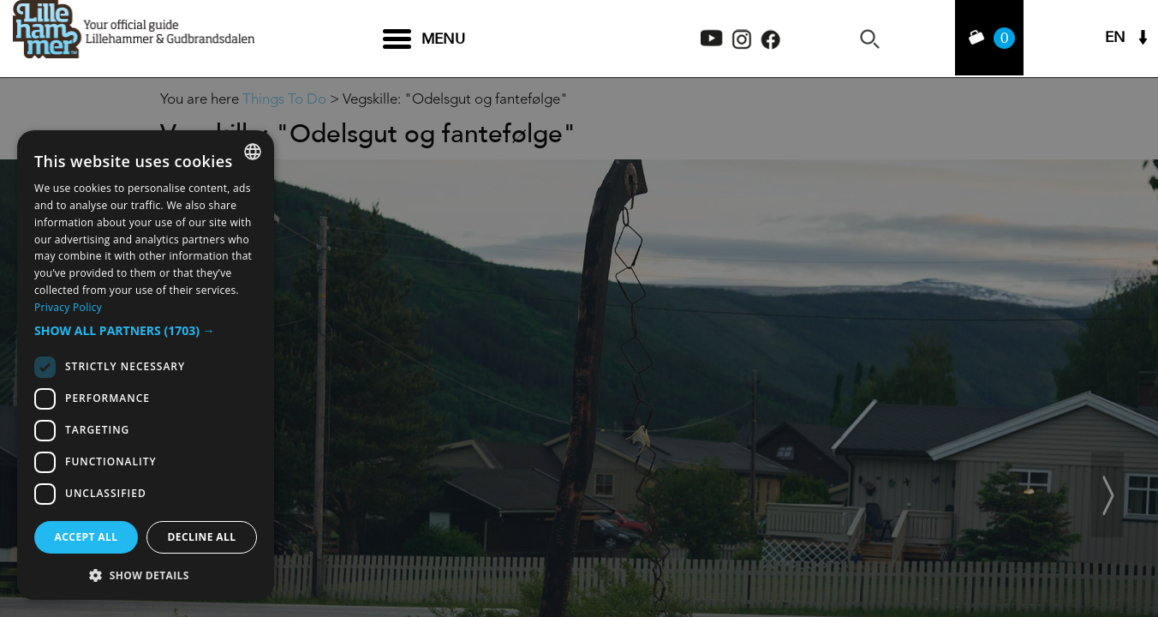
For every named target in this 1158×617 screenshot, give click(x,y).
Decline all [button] (202, 537)
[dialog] (145, 365)
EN (1115, 39)
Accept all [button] (86, 537)
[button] (145, 331)
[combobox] (252, 151)
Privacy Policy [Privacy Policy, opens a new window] (68, 307)
